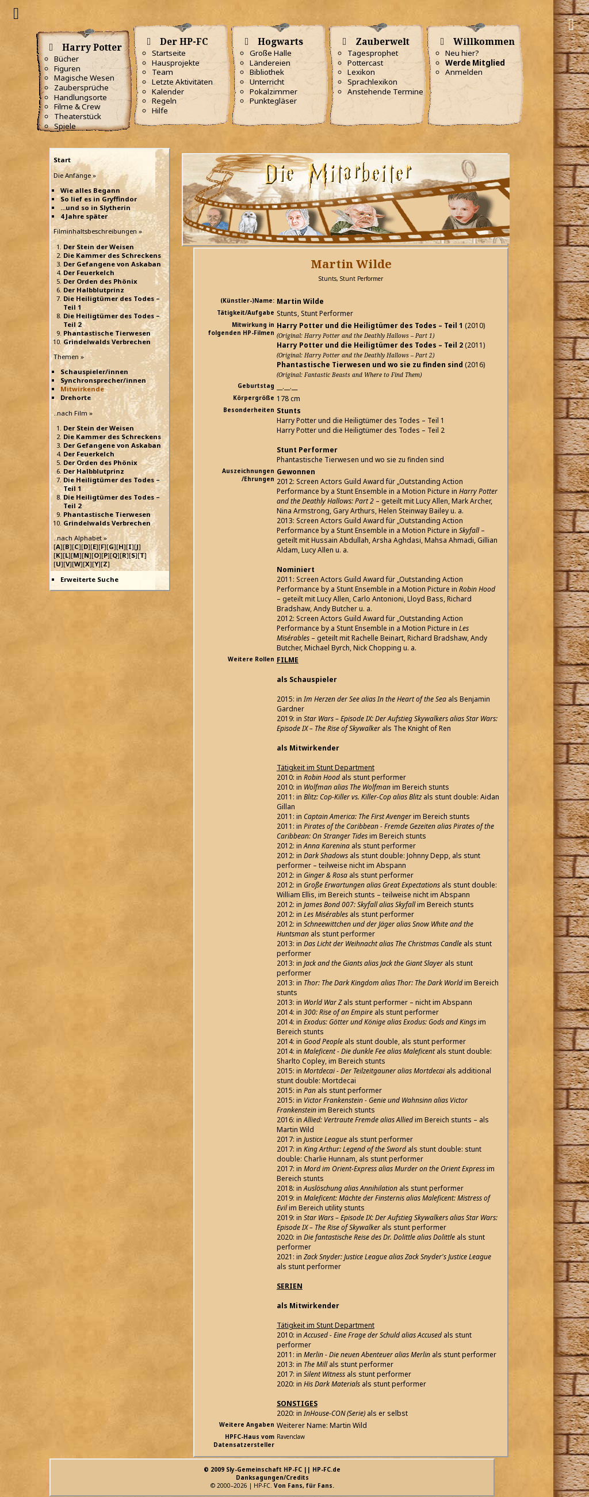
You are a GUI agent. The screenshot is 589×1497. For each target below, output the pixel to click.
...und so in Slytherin (95, 207)
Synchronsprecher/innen (103, 380)
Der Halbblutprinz (93, 289)
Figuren (67, 68)
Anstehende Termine (385, 91)
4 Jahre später (84, 216)
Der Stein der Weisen (98, 246)
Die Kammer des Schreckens (112, 255)
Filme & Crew (77, 106)
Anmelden (464, 72)
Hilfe (160, 110)
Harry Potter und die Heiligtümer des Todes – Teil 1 (370, 325)
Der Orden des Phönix (100, 281)
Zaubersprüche (81, 87)
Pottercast (365, 63)
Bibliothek (267, 72)
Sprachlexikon (372, 82)
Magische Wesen (84, 78)
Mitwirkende (82, 388)
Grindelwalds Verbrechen (107, 341)
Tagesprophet (372, 53)
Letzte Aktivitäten (182, 82)
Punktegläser (273, 101)
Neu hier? (462, 53)
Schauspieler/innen (94, 371)
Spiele (65, 126)
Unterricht (267, 82)
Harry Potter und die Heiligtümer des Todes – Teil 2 (370, 345)
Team (162, 72)
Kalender (168, 91)
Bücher (66, 59)
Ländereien (270, 63)
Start (62, 159)
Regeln (164, 101)
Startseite (169, 53)
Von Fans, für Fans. (304, 1485)
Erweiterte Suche (89, 579)
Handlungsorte (80, 97)
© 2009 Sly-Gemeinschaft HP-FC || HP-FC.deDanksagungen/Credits (272, 1473)
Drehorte (75, 397)
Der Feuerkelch (88, 272)
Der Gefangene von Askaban (112, 264)
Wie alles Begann (90, 190)
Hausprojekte (176, 63)
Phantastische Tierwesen (107, 333)
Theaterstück (77, 116)
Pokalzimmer (273, 91)
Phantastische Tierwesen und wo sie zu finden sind (370, 365)
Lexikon (361, 72)
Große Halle (271, 53)
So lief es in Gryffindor (98, 199)
